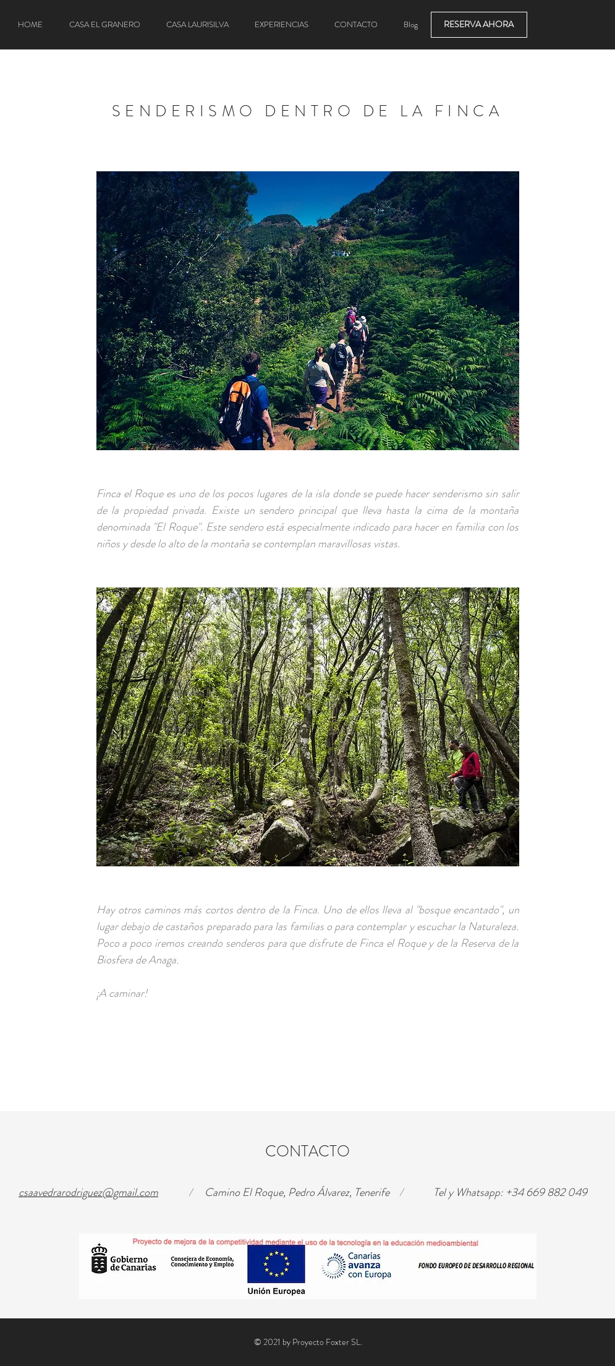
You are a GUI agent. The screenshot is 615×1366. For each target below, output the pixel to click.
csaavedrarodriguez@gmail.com (88, 1192)
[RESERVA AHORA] (479, 25)
